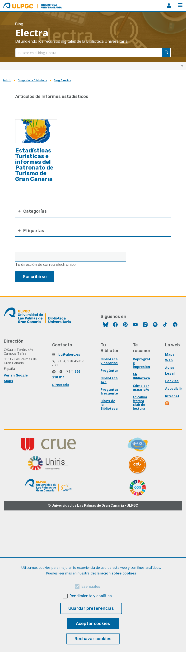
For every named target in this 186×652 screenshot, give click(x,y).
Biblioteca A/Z (109, 380)
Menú (180, 5)
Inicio (7, 80)
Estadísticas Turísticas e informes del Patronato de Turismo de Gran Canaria (34, 165)
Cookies (172, 381)
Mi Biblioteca (141, 376)
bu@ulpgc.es (69, 354)
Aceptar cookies (93, 623)
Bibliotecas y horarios (110, 361)
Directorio (60, 384)
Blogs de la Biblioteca (32, 80)
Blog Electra (62, 80)
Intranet (172, 396)
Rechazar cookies (93, 638)
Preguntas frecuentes (110, 391)
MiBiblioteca (169, 6)
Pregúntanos (112, 370)
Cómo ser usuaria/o (141, 387)
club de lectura (139, 406)
